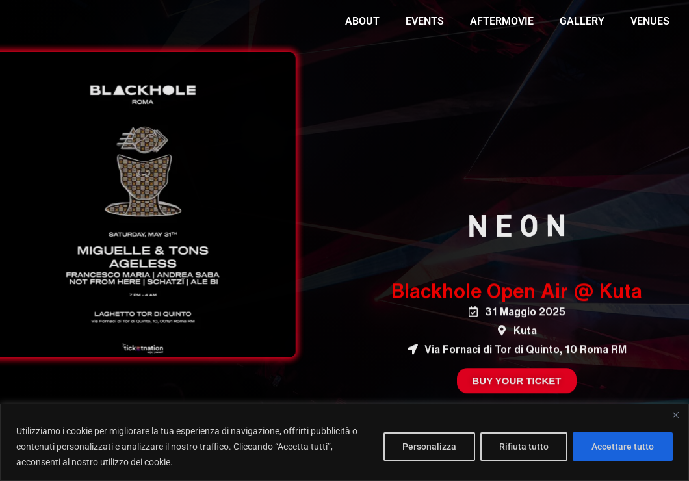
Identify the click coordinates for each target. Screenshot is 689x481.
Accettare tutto (623, 446)
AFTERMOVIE (502, 21)
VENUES (650, 21)
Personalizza (429, 446)
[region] (344, 442)
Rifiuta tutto (524, 446)
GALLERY (582, 21)
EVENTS (425, 21)
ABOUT (362, 21)
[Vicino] (675, 414)
